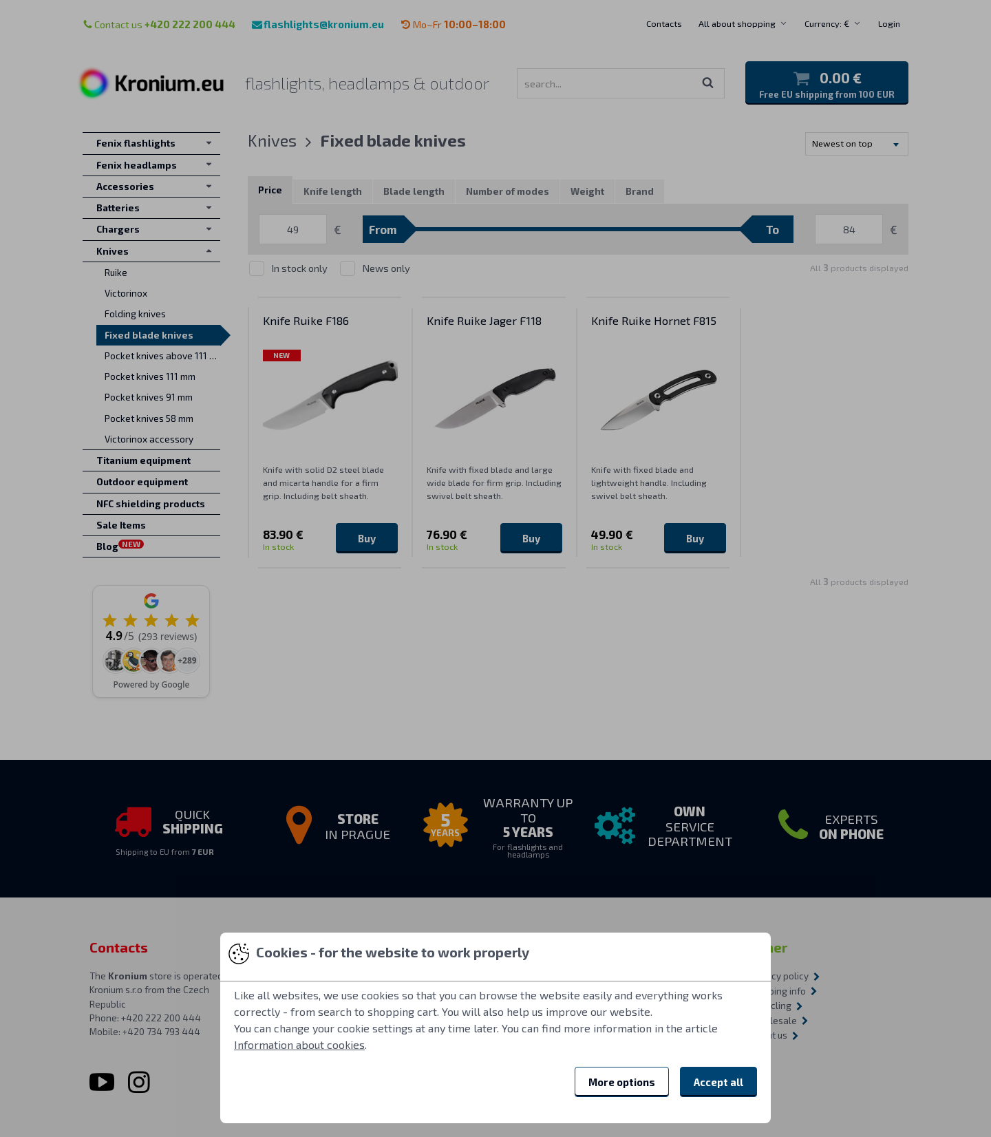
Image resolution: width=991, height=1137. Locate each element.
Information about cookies (299, 1044)
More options (621, 1082)
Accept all (718, 1082)
